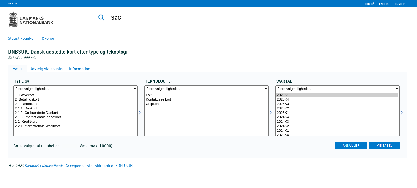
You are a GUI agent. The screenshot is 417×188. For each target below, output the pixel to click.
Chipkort (206, 104)
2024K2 (337, 126)
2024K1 (337, 130)
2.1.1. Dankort (75, 108)
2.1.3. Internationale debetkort (75, 117)
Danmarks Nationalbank (43, 165)
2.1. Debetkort (75, 104)
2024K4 (337, 117)
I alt (206, 95)
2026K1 (337, 95)
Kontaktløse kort (206, 99)
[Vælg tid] (337, 114)
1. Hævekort (75, 95)
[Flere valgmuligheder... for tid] (337, 88)
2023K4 (337, 135)
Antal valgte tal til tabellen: (37, 145)
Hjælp (400, 4)
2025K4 (337, 99)
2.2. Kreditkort (75, 122)
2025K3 (337, 104)
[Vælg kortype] (75, 114)
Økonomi (50, 38)
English (384, 4)
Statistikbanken (22, 38)
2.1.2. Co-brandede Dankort (75, 113)
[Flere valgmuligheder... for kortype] (75, 88)
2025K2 (337, 108)
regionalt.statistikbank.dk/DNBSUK (101, 165)
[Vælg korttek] (206, 114)
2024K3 (337, 122)
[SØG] (239, 18)
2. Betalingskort (75, 99)
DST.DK (12, 3)
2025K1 (337, 113)
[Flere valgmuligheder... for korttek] (206, 88)
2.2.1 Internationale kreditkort (75, 126)
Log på (369, 4)
